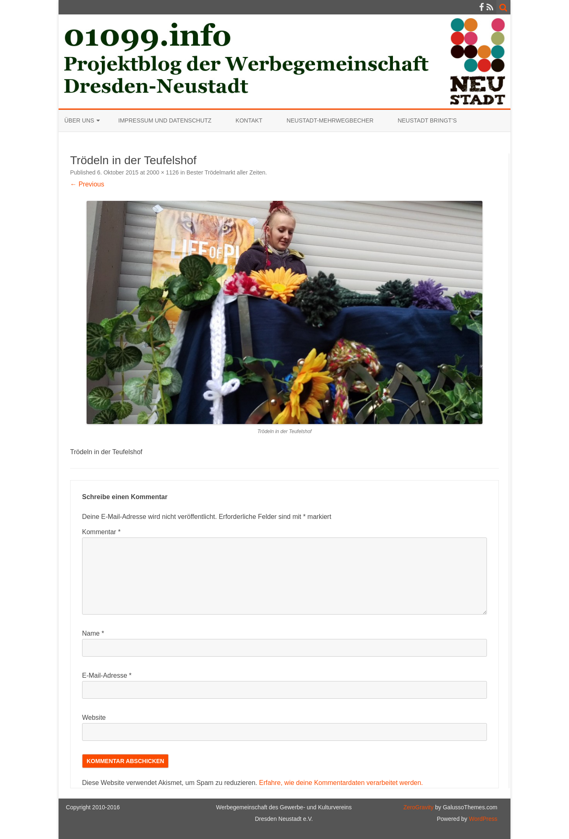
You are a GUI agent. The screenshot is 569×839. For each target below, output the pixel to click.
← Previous (87, 184)
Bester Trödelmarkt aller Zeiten (225, 172)
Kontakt (248, 120)
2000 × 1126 (162, 172)
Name (93, 633)
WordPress (482, 818)
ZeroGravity (418, 807)
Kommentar (101, 531)
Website (94, 717)
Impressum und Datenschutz (165, 120)
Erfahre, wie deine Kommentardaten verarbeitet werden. (341, 782)
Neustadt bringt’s (426, 120)
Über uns (79, 120)
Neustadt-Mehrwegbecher (330, 120)
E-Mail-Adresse (107, 675)
